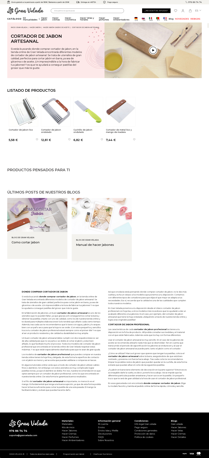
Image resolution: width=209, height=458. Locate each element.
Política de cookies (143, 437)
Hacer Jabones (69, 430)
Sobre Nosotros (106, 440)
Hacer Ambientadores (73, 440)
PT (158, 19)
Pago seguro (141, 427)
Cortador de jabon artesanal (85, 27)
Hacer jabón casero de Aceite (56, 27)
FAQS (101, 437)
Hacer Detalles (178, 437)
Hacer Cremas (69, 433)
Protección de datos (144, 433)
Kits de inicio (68, 427)
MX (151, 19)
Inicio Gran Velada (19, 27)
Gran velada (177, 424)
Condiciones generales (145, 430)
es (198, 10)
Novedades (182, 19)
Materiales (67, 424)
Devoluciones (105, 433)
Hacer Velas (177, 430)
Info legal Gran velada (145, 424)
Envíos (101, 427)
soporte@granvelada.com (23, 435)
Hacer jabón (35, 27)
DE (136, 19)
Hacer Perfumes (70, 437)
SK (143, 19)
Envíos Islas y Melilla (108, 430)
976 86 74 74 (193, 2)
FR (165, 19)
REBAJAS (195, 19)
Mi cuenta (103, 424)
